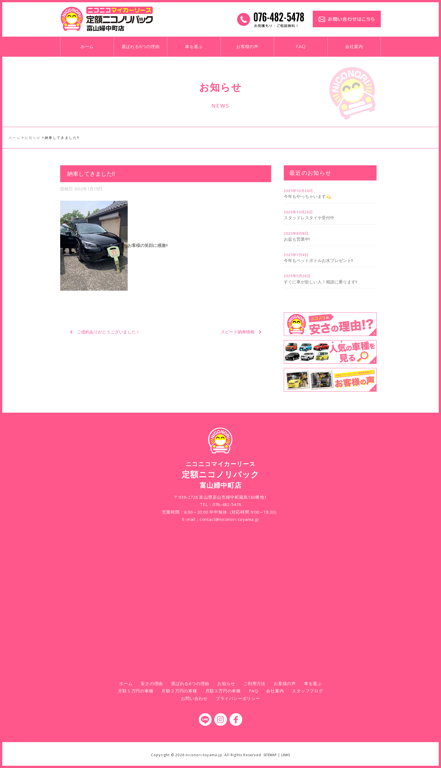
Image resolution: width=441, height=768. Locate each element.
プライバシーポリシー (238, 698)
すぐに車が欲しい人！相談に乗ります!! (320, 281)
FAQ (301, 46)
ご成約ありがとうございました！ (108, 332)
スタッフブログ (307, 691)
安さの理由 (152, 683)
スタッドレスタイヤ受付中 (309, 217)
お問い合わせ (194, 698)
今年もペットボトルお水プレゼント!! (318, 260)
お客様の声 (247, 46)
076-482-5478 (227, 504)
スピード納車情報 (238, 332)
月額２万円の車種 (179, 691)
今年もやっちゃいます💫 (307, 196)
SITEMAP (270, 755)
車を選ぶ (194, 46)
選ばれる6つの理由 (141, 46)
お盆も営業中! (297, 239)
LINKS (285, 755)
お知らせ (226, 683)
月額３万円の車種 (223, 691)
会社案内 (354, 46)
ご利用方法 (254, 683)
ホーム (87, 46)
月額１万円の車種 (135, 691)
